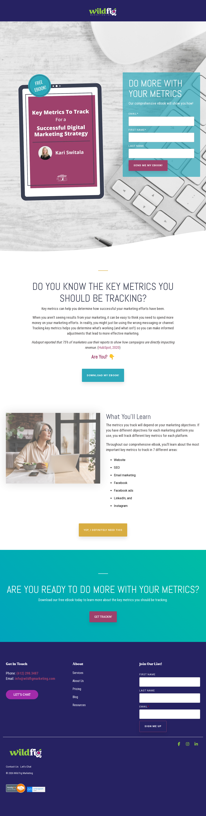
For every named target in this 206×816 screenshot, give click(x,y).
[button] (179, 744)
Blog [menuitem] (75, 697)
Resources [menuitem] (79, 705)
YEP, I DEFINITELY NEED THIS (103, 529)
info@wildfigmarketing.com (35, 678)
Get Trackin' (103, 616)
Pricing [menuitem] (77, 689)
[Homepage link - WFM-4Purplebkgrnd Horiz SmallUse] (25, 760)
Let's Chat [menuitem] (25, 766)
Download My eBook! (103, 375)
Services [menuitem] (78, 673)
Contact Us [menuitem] (12, 766)
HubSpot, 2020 (109, 347)
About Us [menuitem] (78, 681)
